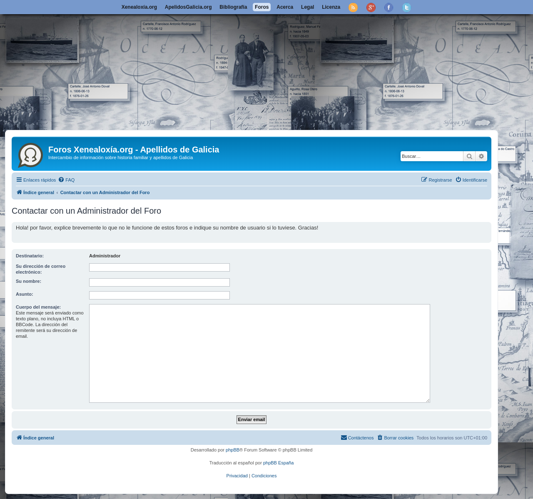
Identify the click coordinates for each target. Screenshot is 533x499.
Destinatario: (30, 255)
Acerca (284, 7)
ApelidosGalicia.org (188, 7)
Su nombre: (28, 281)
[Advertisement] (266, 67)
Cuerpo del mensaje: (38, 306)
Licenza (331, 7)
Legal (307, 7)
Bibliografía (233, 7)
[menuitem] (66, 180)
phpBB (232, 449)
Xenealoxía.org (139, 7)
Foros (262, 7)
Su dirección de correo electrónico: (40, 269)
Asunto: (24, 294)
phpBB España (278, 462)
